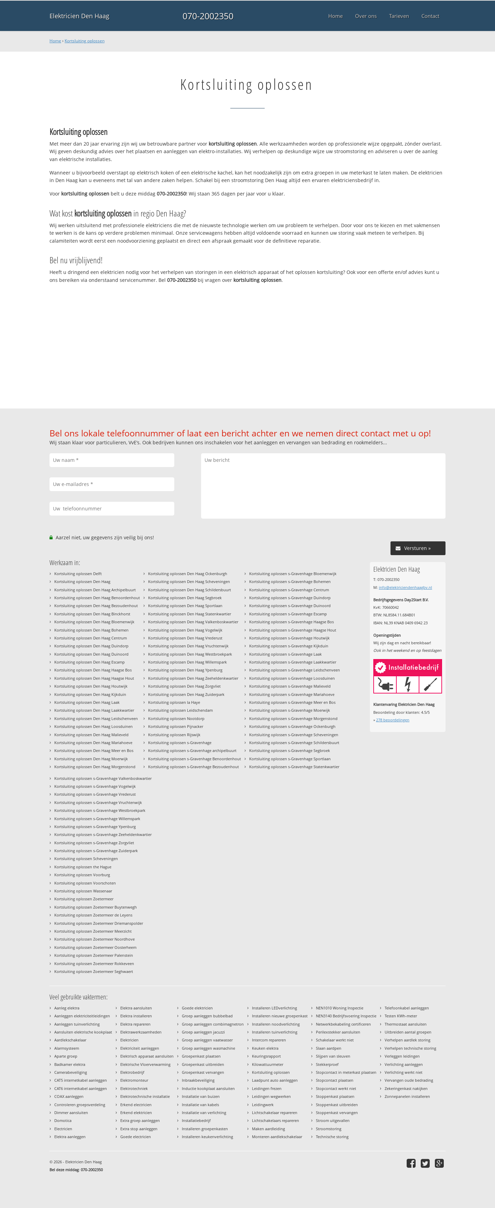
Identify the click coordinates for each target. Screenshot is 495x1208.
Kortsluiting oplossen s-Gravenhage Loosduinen (292, 678)
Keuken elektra (265, 1048)
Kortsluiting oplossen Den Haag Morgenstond (94, 766)
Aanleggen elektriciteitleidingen (82, 1015)
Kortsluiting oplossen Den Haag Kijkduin (90, 694)
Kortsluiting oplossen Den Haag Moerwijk (91, 758)
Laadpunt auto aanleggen (275, 1080)
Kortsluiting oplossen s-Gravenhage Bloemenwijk (293, 573)
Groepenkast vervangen (203, 1072)
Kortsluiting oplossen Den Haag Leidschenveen (96, 718)
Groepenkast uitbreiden (203, 1064)
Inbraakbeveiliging (198, 1080)
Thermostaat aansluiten (406, 1024)
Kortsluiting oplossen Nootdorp (176, 718)
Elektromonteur (134, 1080)
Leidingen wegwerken (271, 1096)
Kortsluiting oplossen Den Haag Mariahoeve (93, 742)
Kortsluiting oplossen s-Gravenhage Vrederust (95, 794)
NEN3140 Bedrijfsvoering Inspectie (346, 1015)
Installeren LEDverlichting (274, 1007)
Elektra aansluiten (136, 1007)
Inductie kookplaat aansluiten (208, 1088)
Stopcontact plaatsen (334, 1080)
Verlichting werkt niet (403, 1072)
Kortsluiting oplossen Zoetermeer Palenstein (93, 955)
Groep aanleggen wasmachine (208, 1048)
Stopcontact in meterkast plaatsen (346, 1072)
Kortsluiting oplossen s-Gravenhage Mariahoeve (291, 694)
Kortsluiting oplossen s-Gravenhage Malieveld (290, 686)
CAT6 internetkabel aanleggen (80, 1088)
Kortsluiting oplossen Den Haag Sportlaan (185, 605)
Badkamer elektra (69, 1064)
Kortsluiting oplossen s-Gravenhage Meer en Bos (292, 702)
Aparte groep (65, 1056)
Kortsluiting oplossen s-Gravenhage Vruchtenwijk (98, 802)
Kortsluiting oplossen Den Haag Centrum (90, 637)
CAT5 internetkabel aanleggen (80, 1080)
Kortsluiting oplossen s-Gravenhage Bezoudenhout (193, 766)
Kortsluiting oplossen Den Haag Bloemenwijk (94, 621)
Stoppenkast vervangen (337, 1112)
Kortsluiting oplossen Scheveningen (86, 858)
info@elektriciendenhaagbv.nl (405, 587)
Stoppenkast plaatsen (335, 1096)
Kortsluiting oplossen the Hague (82, 866)
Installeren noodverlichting (276, 1024)
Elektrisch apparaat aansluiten (147, 1056)
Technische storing (332, 1136)
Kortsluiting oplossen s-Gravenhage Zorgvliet (94, 842)
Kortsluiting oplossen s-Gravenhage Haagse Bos (291, 621)
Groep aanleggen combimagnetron (213, 1024)
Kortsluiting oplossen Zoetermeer (83, 898)
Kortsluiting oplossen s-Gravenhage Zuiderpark (96, 850)
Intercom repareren (269, 1039)
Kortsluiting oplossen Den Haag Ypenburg (185, 669)
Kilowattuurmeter (267, 1064)
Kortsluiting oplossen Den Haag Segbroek (185, 597)
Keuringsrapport (266, 1056)
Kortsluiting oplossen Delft (78, 573)
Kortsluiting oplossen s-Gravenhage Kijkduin (288, 645)
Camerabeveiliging (70, 1072)
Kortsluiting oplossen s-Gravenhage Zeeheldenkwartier (103, 834)
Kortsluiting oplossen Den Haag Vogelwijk (185, 630)
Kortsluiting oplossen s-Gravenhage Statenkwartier (294, 766)
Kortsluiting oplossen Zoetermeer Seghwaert (93, 971)
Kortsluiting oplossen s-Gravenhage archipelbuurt (192, 750)
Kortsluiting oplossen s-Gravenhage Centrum (289, 589)
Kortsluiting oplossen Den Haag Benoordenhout (97, 597)
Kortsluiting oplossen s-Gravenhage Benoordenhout (194, 758)
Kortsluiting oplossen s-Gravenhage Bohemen (290, 581)
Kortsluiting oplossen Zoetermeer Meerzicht (93, 931)
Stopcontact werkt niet (336, 1088)
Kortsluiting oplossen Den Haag (82, 581)
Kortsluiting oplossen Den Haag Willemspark (187, 662)
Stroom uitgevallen (333, 1120)
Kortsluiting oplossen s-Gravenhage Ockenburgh (292, 726)
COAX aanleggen (69, 1096)
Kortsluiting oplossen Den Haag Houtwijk (91, 686)
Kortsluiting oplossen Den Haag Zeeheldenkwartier (193, 678)
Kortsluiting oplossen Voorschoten (85, 883)
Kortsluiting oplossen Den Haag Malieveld (91, 734)
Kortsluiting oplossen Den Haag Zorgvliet (184, 686)
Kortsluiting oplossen (84, 41)
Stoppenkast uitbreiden (337, 1104)
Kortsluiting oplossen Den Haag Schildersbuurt (189, 589)
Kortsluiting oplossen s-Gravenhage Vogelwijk (95, 786)
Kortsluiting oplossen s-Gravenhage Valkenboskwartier (103, 778)
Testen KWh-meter (401, 1015)
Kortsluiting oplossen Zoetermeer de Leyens (93, 915)
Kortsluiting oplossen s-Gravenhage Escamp (288, 613)
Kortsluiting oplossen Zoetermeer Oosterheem (95, 947)
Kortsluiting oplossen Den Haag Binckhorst (92, 613)
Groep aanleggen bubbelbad (207, 1015)
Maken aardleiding (268, 1128)
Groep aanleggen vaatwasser (207, 1039)
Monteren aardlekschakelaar (277, 1136)
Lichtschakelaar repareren (274, 1112)
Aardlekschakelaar (70, 1039)
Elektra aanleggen (70, 1136)
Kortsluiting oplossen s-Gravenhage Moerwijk (289, 710)
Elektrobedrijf (132, 1072)
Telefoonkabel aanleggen (407, 1007)
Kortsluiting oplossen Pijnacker (175, 726)
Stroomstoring (328, 1128)
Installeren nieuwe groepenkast (280, 1015)
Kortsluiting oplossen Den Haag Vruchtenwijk (188, 645)
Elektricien (129, 1039)
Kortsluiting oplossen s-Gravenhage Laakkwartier (292, 662)
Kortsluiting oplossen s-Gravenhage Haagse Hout (292, 630)
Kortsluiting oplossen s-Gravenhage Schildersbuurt (294, 742)
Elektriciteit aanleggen (139, 1048)
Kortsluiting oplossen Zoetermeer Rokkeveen (94, 963)
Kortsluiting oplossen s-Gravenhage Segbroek (289, 750)
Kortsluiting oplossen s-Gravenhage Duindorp (290, 597)
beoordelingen (392, 719)
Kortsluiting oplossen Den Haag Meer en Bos (93, 750)
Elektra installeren (136, 1015)
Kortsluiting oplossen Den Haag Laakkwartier (94, 710)
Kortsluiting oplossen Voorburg (82, 874)
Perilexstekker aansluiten (338, 1032)
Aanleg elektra (66, 1007)
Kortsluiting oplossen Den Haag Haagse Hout (94, 678)
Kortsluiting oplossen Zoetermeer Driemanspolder (98, 923)
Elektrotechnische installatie (145, 1096)
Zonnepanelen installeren (407, 1096)
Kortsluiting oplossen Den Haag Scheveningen (189, 581)
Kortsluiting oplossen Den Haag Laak (87, 702)
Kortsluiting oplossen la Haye (174, 702)
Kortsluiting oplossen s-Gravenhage (179, 742)
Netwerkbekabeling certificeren (343, 1024)
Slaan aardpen (328, 1048)
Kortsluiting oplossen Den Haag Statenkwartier (189, 613)
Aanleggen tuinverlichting (77, 1024)
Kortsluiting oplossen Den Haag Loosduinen (93, 726)
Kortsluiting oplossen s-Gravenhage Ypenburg (95, 826)
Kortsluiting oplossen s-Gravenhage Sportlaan (290, 758)
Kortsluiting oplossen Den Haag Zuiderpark (186, 694)
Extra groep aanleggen (140, 1120)
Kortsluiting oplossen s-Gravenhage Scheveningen (293, 734)
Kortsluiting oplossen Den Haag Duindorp (91, 645)
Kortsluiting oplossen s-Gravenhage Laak (285, 654)
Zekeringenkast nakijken (406, 1088)
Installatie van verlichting (204, 1112)
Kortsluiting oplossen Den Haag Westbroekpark (190, 654)
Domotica (63, 1120)
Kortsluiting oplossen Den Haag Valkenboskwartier (193, 621)
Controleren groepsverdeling (79, 1104)
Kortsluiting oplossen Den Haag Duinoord (91, 654)
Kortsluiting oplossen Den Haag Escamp (89, 662)
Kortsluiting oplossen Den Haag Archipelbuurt (95, 589)
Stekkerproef (327, 1064)
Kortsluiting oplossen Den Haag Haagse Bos (93, 669)
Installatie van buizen (201, 1096)
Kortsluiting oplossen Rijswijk (174, 734)
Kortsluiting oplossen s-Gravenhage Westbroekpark (99, 810)
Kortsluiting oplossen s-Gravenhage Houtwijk (289, 637)
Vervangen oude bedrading (409, 1080)
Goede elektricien (197, 1007)
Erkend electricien (136, 1104)
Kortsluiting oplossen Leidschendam (180, 710)
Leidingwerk (263, 1104)
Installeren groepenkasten (205, 1128)
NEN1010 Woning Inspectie (339, 1007)
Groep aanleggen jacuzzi (203, 1032)
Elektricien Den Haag (79, 16)
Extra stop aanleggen (138, 1128)
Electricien (63, 1128)
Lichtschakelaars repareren (275, 1120)
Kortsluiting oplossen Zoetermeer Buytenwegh (95, 907)
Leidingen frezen (267, 1088)
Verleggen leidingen (402, 1056)
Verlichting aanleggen (404, 1064)
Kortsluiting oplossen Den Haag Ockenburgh (187, 573)
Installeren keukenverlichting (207, 1136)
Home (55, 41)
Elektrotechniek (134, 1088)
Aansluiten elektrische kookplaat (83, 1032)
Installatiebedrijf (196, 1120)
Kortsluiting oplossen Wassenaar (83, 890)
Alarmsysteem (66, 1048)
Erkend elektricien (136, 1112)
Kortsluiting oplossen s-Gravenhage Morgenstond (293, 718)
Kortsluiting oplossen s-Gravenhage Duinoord (290, 605)
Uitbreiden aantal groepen (408, 1032)
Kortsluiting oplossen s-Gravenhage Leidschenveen (294, 669)
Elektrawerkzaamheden (141, 1032)
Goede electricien (135, 1136)
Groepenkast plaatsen (201, 1056)
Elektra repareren (135, 1024)
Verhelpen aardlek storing (407, 1039)
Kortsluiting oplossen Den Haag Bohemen (91, 630)
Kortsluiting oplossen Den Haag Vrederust (185, 637)
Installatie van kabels (200, 1104)
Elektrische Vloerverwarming (145, 1064)
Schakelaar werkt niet (335, 1039)
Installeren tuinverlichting (274, 1032)
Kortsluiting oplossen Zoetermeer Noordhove (94, 939)
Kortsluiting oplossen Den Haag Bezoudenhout (96, 605)
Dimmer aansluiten (71, 1112)
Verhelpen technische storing (410, 1048)
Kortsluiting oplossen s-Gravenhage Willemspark (97, 818)
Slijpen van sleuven (333, 1056)
